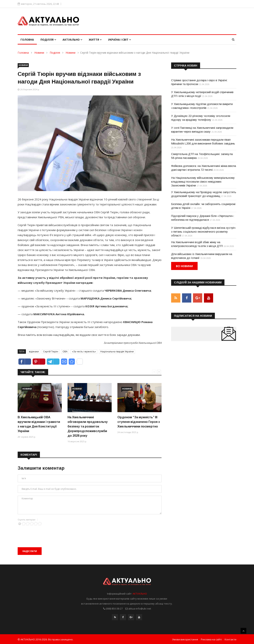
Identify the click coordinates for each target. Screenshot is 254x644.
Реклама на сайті (211, 639)
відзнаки (34, 351)
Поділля (48, 39)
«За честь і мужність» (84, 351)
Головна (27, 39)
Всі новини (184, 266)
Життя (95, 39)
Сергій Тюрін (50, 351)
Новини (39, 52)
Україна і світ (119, 39)
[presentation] (47, 533)
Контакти (230, 639)
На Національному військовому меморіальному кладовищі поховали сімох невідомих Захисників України (203, 181)
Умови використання (185, 639)
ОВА (65, 351)
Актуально (72, 39)
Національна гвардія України (117, 351)
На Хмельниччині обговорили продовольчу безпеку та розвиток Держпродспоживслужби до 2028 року (88, 426)
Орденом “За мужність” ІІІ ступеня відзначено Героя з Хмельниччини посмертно (138, 422)
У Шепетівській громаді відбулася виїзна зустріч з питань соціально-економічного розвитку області (203, 231)
